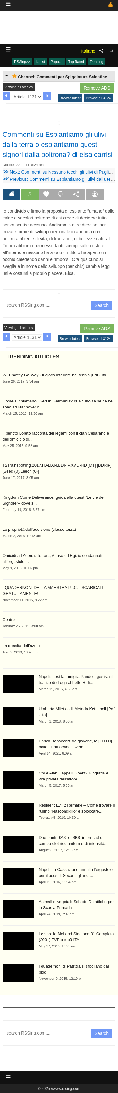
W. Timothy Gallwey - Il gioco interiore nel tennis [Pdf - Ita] (55, 375)
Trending (96, 62)
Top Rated (76, 62)
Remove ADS (97, 88)
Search (102, 305)
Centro (9, 619)
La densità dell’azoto (21, 645)
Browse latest (70, 98)
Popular (57, 62)
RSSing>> (22, 62)
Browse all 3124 (98, 98)
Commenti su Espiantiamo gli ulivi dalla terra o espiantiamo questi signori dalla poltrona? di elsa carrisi (58, 144)
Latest (40, 62)
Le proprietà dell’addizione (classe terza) (39, 529)
